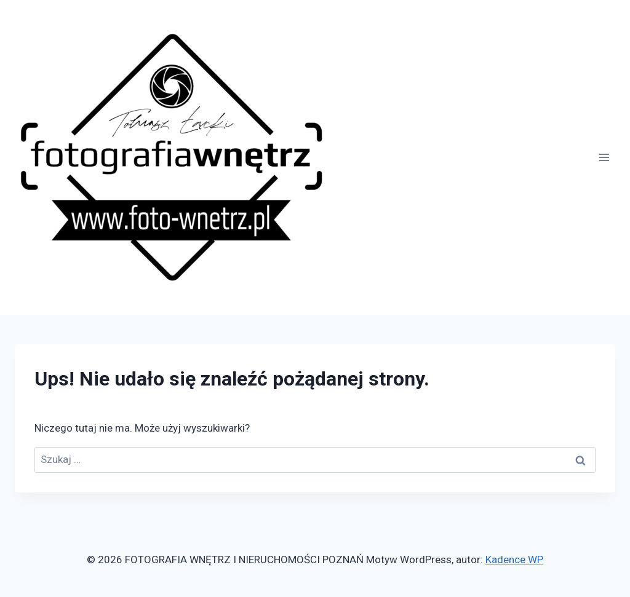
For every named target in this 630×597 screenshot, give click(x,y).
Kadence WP (514, 559)
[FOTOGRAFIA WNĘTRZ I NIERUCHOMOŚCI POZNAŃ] (172, 157)
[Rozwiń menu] (603, 157)
